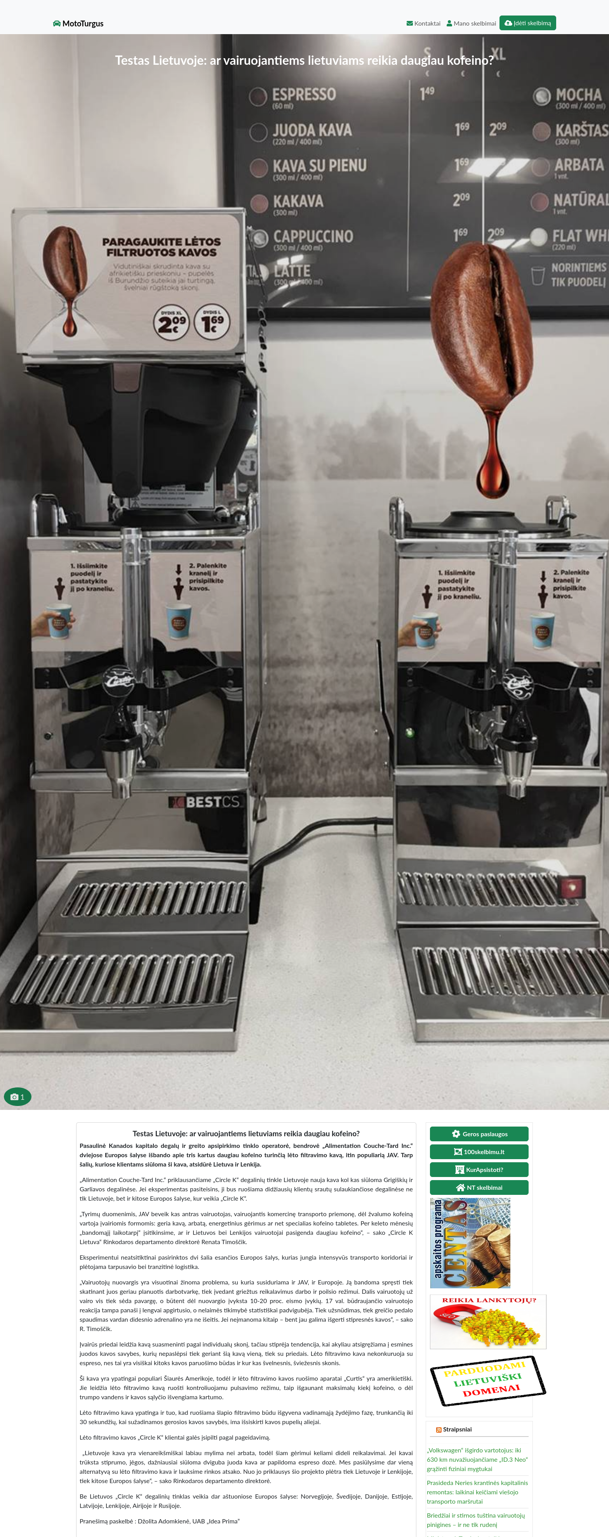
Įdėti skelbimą (528, 22)
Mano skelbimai (471, 23)
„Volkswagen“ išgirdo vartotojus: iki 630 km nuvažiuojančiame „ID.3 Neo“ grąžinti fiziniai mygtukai (477, 1459)
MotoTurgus (78, 23)
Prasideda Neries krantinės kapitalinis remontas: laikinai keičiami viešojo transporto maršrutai (477, 1492)
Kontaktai (423, 23)
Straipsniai (457, 1429)
